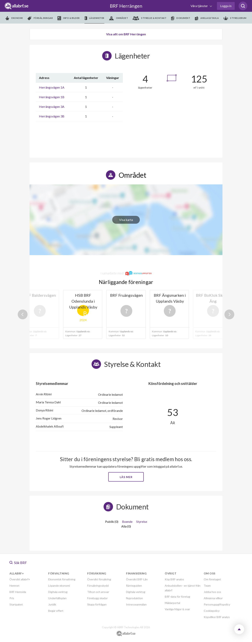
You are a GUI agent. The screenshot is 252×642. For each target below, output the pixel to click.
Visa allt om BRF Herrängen (126, 34)
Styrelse (141, 521)
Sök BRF (18, 562)
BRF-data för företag (177, 596)
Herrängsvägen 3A (51, 106)
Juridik (52, 604)
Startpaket (16, 604)
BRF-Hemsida (17, 591)
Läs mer (126, 477)
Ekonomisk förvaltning (61, 579)
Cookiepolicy (212, 610)
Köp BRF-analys (174, 579)
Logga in (226, 6)
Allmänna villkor (213, 598)
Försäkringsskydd (98, 585)
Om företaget (212, 579)
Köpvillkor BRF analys (217, 617)
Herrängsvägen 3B (51, 116)
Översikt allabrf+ (19, 579)
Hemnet (14, 585)
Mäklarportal (172, 602)
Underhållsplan (57, 598)
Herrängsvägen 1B (51, 97)
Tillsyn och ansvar (98, 591)
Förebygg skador (97, 598)
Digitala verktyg (58, 591)
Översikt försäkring (99, 579)
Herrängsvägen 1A (51, 87)
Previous (23, 314)
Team (207, 585)
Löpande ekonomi (59, 585)
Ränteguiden (134, 585)
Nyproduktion (134, 598)
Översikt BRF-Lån (137, 579)
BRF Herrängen (126, 6)
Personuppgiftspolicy (217, 604)
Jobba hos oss (212, 591)
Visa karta (126, 220)
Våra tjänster (199, 6)
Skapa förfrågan (97, 604)
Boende (127, 521)
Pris (11, 598)
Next (229, 314)
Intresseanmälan (136, 604)
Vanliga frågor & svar (177, 609)
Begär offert (55, 610)
